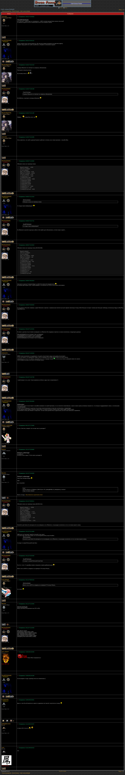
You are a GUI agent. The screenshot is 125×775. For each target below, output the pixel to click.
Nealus (4, 449)
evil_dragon (5, 651)
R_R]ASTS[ (5, 699)
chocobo (4, 16)
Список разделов (7, 11)
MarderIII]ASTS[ (6, 64)
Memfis (4, 473)
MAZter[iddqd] (6, 88)
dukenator (5, 353)
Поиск (60, 7)
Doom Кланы (15, 11)
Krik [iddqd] (5, 579)
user (3, 747)
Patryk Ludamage (7, 425)
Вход (65, 7)
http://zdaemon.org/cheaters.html (34, 494)
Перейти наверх (62, 771)
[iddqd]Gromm (6, 723)
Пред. (120, 9)
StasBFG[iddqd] (6, 40)
